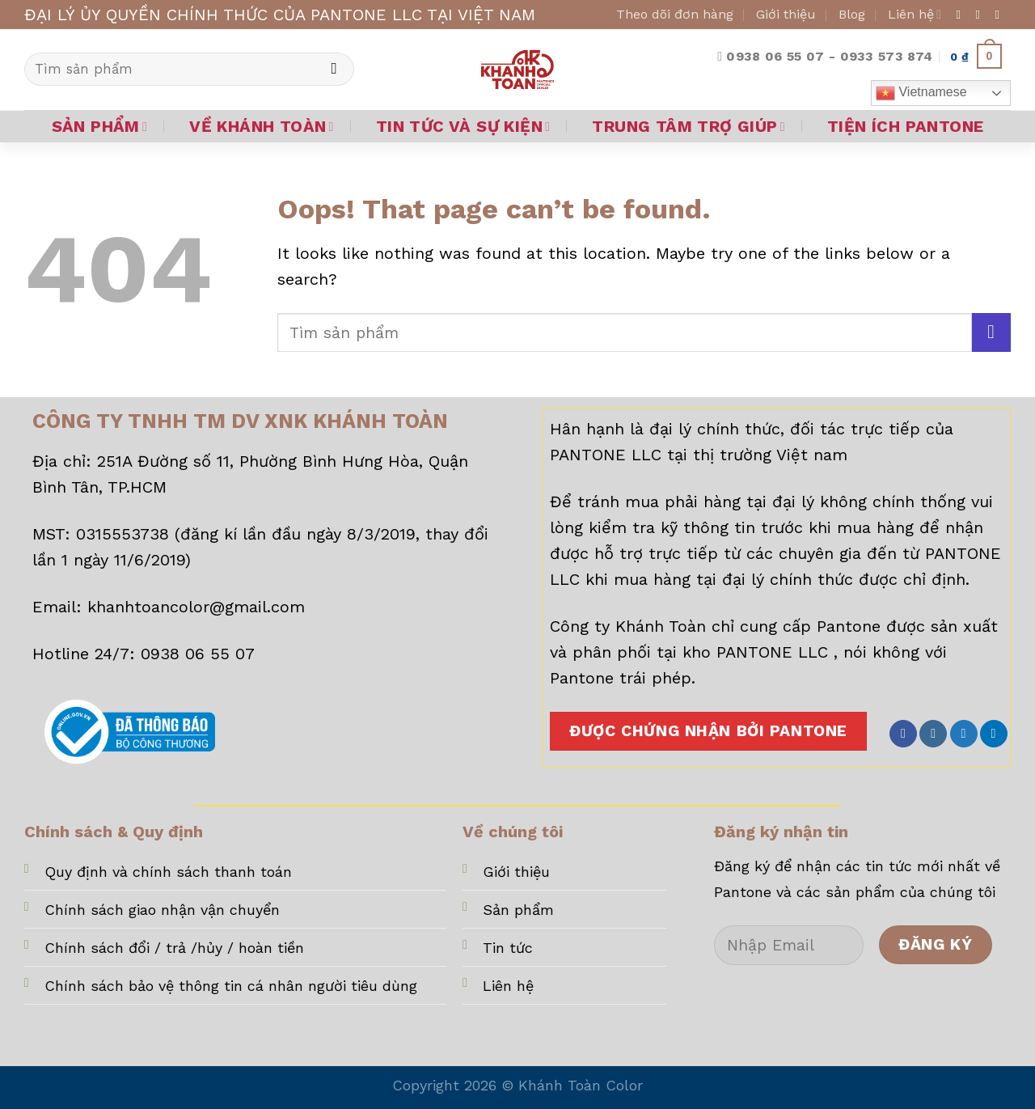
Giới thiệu (786, 14)
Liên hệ (914, 14)
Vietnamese (921, 93)
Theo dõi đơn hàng (674, 14)
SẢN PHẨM (100, 126)
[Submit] (334, 70)
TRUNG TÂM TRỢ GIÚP (688, 126)
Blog (852, 14)
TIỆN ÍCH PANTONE (905, 126)
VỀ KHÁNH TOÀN (261, 126)
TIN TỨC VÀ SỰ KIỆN (463, 126)
